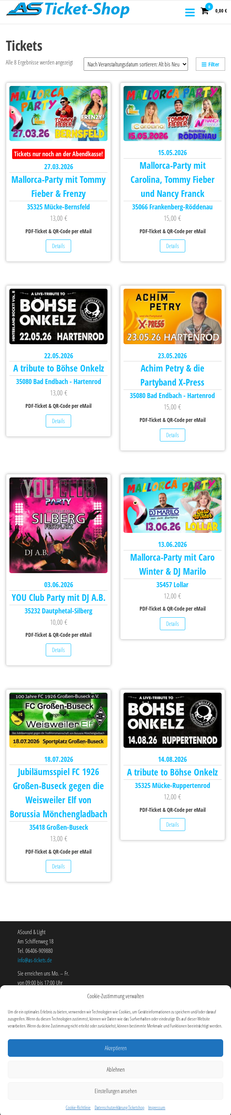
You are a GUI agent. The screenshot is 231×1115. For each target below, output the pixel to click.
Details (58, 246)
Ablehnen (116, 1086)
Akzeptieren (116, 1065)
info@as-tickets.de (35, 960)
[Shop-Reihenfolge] (136, 64)
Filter (210, 64)
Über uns (26, 1000)
